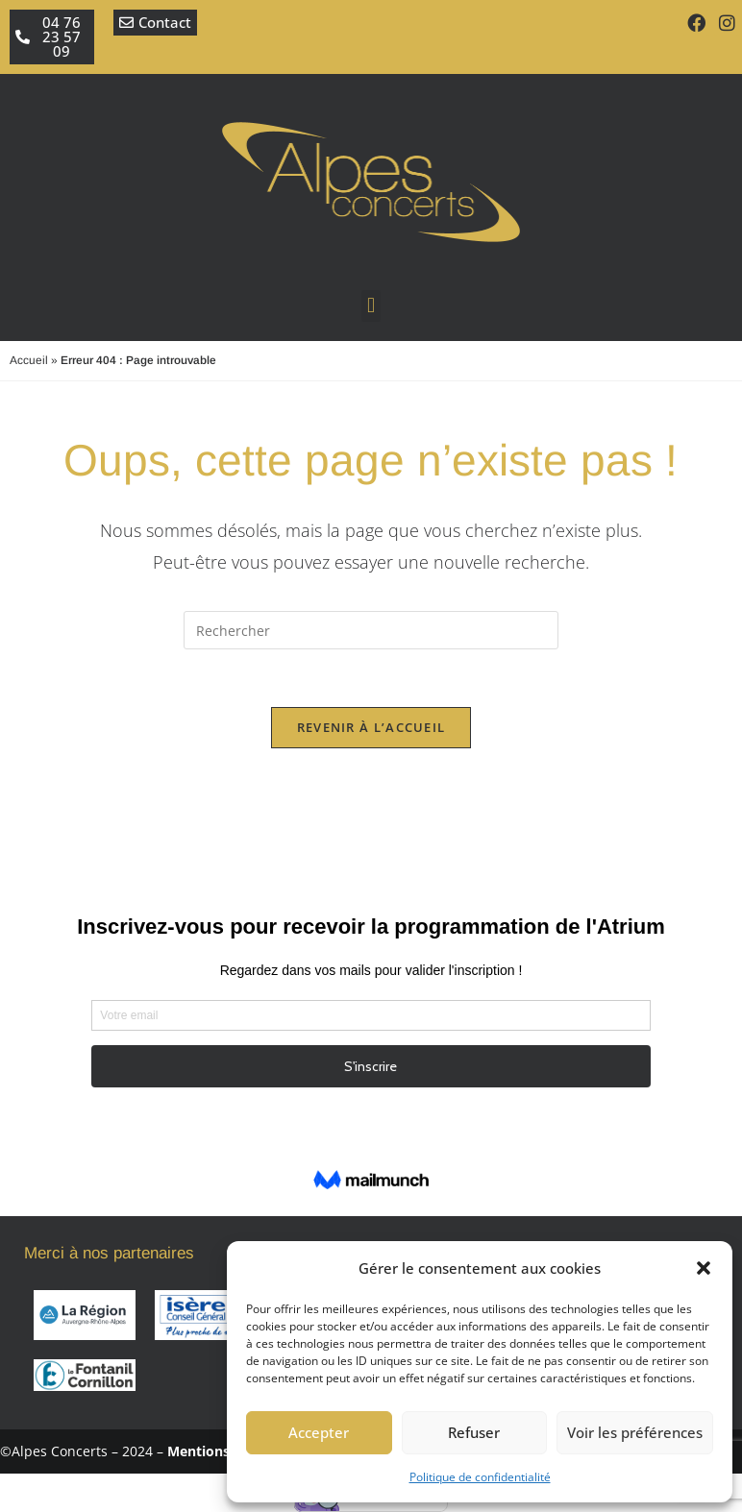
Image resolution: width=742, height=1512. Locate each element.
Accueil (29, 360)
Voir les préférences (635, 1432)
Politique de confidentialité (480, 1477)
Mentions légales (223, 1451)
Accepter (318, 1432)
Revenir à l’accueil (371, 727)
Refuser (474, 1432)
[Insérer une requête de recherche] (371, 630)
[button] (703, 1268)
